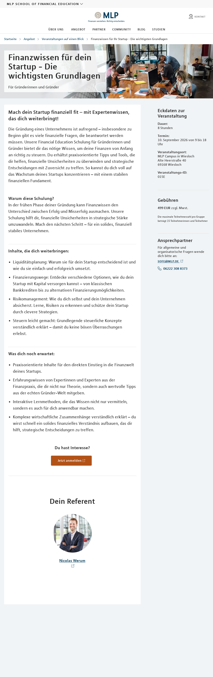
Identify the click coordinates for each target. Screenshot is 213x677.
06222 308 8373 (174, 268)
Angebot (78, 29)
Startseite (10, 39)
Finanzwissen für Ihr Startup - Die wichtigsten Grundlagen (129, 39)
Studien (158, 29)
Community (121, 29)
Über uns (55, 29)
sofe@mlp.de (169, 261)
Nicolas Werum (72, 560)
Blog (141, 29)
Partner (98, 29)
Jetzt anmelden (70, 460)
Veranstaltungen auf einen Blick (63, 39)
